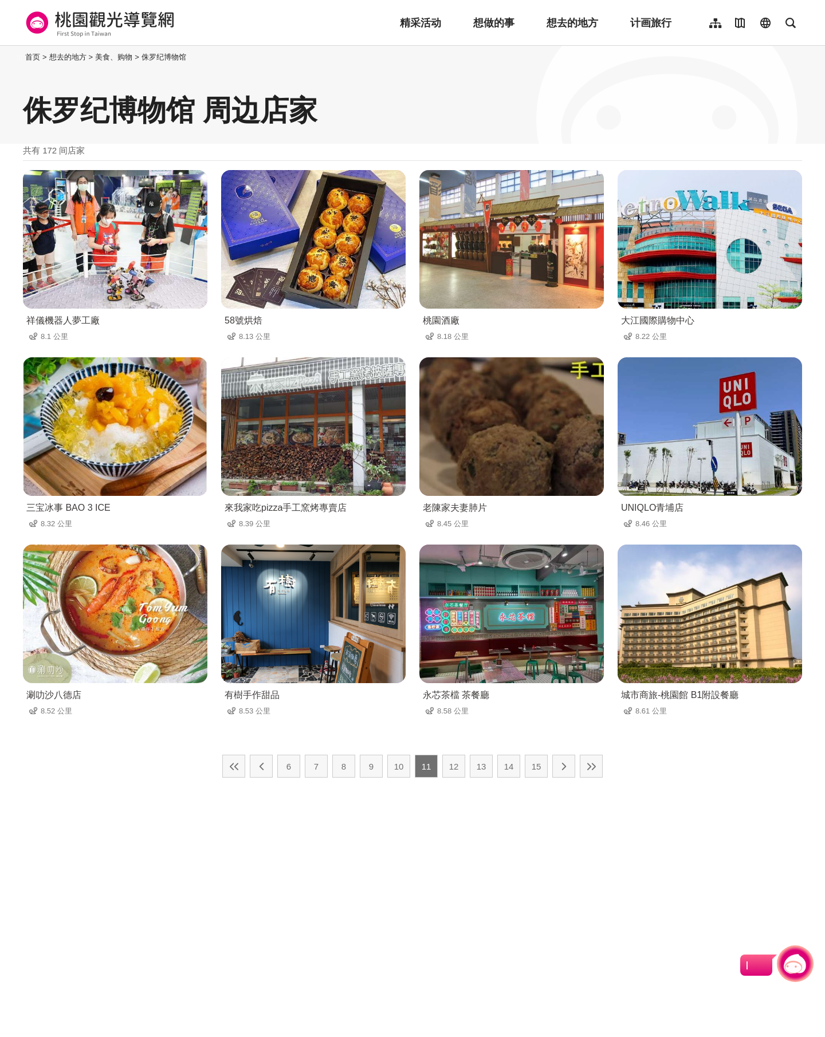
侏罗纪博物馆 (164, 57)
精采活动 (420, 23)
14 (509, 766)
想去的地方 (572, 23)
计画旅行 (650, 23)
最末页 (591, 766)
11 (426, 766)
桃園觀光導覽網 (98, 23)
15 (536, 766)
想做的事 (493, 23)
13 (481, 766)
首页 (32, 57)
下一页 (563, 766)
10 (399, 766)
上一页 (261, 766)
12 (454, 766)
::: (20, 57)
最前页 (233, 766)
